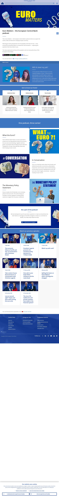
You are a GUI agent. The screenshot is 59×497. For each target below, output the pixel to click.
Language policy (40, 328)
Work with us (11, 322)
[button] (57, 1)
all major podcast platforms (20, 58)
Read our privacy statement (21, 490)
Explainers (10, 323)
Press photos (11, 325)
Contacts (10, 327)
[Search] (29, 3)
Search (53, 3)
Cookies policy (40, 324)
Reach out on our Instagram (30, 222)
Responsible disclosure (28, 323)
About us (10, 320)
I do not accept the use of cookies (43, 494)
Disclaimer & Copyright (28, 320)
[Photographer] (55, 104)
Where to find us (11, 329)
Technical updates (26, 322)
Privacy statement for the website (42, 322)
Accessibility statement (42, 326)
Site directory (4, 331)
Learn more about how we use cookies (37, 490)
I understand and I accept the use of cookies (16, 494)
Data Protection (40, 320)
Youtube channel (27, 311)
